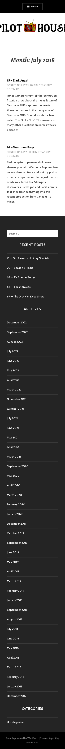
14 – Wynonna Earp (20, 147)
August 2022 (15, 341)
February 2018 (15, 677)
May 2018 (13, 648)
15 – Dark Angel (17, 80)
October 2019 (15, 533)
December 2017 (16, 696)
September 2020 (17, 466)
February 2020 (16, 504)
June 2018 (13, 638)
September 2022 (17, 332)
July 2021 (12, 418)
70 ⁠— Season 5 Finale (20, 267)
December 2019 (17, 523)
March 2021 (14, 456)
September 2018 (17, 609)
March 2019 (14, 581)
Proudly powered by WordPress (22, 738)
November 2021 (16, 399)
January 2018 (15, 686)
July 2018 (12, 629)
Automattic (32, 742)
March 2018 (14, 667)
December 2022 (17, 322)
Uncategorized (16, 722)
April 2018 (13, 657)
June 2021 (13, 428)
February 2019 (15, 590)
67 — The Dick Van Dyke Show (25, 296)
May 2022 (13, 370)
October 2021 (15, 408)
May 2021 (12, 437)
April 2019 (13, 571)
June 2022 (13, 360)
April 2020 (13, 485)
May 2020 (13, 475)
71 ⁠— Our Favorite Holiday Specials (28, 258)
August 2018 (15, 619)
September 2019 (17, 542)
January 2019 (15, 600)
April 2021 (13, 447)
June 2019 (13, 552)
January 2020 (15, 514)
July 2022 (12, 351)
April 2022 (13, 380)
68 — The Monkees (19, 287)
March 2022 (14, 389)
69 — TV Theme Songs (21, 277)
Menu (34, 6)
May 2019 (13, 562)
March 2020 (14, 495)
